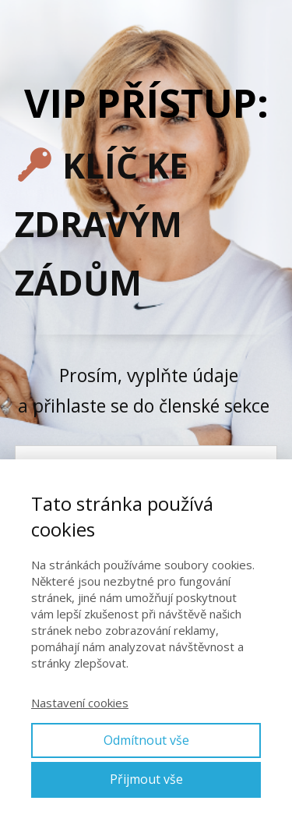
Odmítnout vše (146, 740)
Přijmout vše (146, 779)
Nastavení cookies (79, 702)
